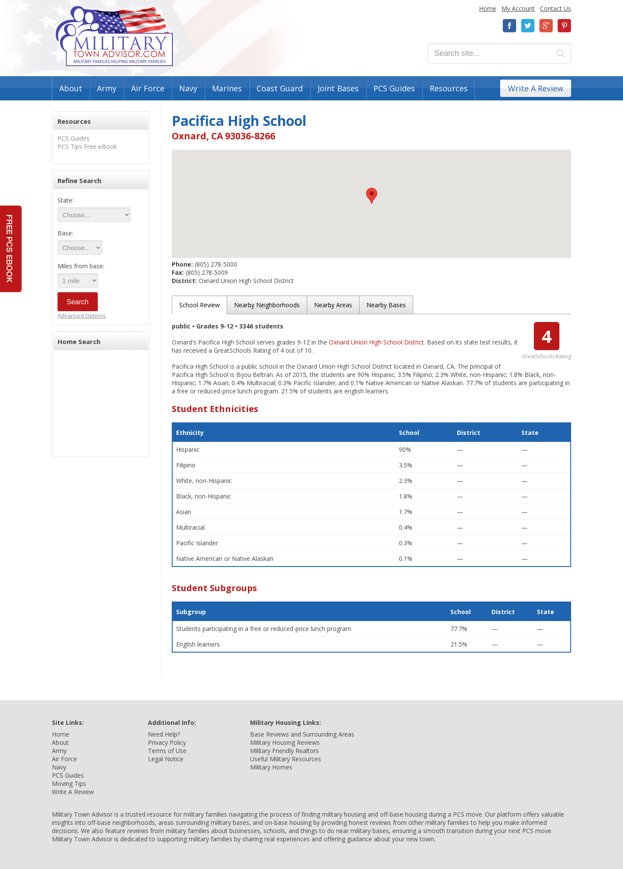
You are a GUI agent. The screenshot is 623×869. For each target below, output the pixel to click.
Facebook (510, 25)
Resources (449, 88)
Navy (188, 88)
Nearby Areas (333, 305)
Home (487, 8)
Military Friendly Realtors (284, 751)
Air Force (147, 88)
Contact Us (555, 8)
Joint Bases (338, 88)
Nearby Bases (386, 305)
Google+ (546, 25)
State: (66, 200)
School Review (199, 305)
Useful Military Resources (285, 759)
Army (106, 88)
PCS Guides (394, 88)
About (70, 88)
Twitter (528, 25)
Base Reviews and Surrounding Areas (302, 734)
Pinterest (564, 25)
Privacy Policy (167, 742)
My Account (518, 8)
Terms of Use (167, 751)
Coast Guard (280, 88)
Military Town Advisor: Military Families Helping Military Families (114, 36)
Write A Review (535, 88)
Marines (227, 88)
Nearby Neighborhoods (267, 305)
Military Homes (271, 767)
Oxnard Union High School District (376, 342)
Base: (65, 233)
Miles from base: (81, 266)
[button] (371, 196)
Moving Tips (69, 783)
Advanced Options (82, 315)
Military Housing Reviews (285, 742)
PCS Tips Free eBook (87, 146)
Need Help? (164, 734)
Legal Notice (165, 759)
